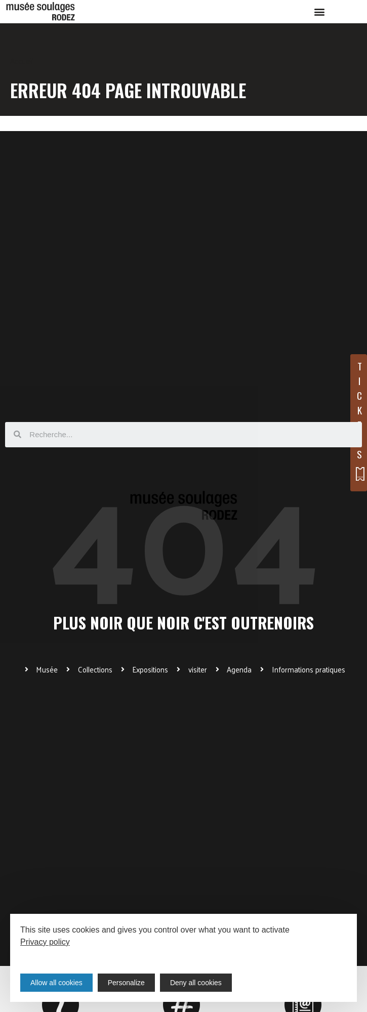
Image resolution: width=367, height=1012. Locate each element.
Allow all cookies (56, 983)
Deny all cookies (196, 983)
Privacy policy (45, 942)
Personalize (126, 983)
